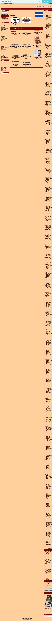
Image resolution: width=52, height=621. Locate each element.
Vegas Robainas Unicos (48, 133)
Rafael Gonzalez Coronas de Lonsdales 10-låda (48, 80)
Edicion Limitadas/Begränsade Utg (5, 47)
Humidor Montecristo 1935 (48, 293)
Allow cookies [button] (46, 1)
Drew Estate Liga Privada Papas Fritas (48, 166)
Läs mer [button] (9, 1)
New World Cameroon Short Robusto (49, 36)
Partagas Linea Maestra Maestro (49, 449)
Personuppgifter (4, 67)
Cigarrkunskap (4, 62)
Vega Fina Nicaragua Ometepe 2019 (48, 387)
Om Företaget (3, 68)
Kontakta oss (3, 70)
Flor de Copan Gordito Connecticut (48, 561)
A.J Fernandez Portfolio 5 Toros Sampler (49, 438)
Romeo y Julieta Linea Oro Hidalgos (48, 254)
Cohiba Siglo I (48, 458)
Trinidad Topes (49, 389)
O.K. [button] (39, 1)
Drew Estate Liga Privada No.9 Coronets (49, 343)
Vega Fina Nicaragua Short (48, 156)
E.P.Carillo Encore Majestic (48, 87)
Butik (2, 69)
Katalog (5, 8)
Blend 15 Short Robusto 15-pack (49, 478)
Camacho (3, 37)
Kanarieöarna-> (4, 41)
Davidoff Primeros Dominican (48, 435)
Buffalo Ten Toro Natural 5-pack (49, 17)
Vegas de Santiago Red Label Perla (48, 72)
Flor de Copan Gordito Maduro (26, 64)
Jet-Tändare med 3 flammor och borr (49, 524)
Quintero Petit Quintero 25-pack (48, 95)
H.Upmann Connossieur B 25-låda (49, 378)
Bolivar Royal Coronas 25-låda (48, 230)
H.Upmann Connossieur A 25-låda (49, 91)
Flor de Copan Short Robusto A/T (48, 555)
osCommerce (28, 619)
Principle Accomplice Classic (48, 515)
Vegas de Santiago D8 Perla (48, 75)
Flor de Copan (4, 38)
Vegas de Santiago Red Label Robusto (49, 52)
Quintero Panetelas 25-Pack (48, 424)
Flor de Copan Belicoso (15, 57)
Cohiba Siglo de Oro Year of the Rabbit (48, 441)
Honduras (9, 8)
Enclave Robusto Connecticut (48, 119)
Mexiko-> (3, 39)
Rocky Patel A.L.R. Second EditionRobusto (49, 151)
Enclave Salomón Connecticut (48, 129)
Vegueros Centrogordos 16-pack (48, 68)
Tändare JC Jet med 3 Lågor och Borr (49, 108)
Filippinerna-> (3, 35)
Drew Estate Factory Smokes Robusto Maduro (48, 502)
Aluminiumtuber (4, 45)
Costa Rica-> (3, 31)
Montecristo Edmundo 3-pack (48, 271)
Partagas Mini (48, 526)
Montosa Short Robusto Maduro (49, 84)
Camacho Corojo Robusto (26, 33)
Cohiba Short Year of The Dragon (48, 46)
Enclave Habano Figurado (48, 111)
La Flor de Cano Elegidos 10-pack (49, 33)
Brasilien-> (3, 30)
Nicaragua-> (3, 29)
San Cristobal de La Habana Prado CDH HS (49, 420)
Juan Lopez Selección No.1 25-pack (49, 413)
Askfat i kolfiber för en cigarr (48, 506)
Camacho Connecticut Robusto (48, 574)
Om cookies (3, 66)
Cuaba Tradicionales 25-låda (48, 340)
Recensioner (47, 593)
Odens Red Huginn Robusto (48, 317)
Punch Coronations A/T (48, 399)
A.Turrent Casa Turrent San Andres (49, 323)
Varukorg (46, 10)
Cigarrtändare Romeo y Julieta (48, 236)
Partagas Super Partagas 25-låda (49, 460)
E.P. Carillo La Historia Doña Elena (48, 393)
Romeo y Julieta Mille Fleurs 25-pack (49, 427)
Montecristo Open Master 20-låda (48, 518)
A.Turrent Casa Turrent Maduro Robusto (49, 175)
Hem (2, 8)
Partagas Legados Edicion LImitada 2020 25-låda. (48, 511)
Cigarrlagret (30, 618)
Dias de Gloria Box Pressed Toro (48, 247)
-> (3, 36)
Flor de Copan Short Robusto (15, 46)
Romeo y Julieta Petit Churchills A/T (48, 239)
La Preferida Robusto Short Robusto (49, 178)
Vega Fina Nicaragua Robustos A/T (48, 211)
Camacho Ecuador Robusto (15, 33)
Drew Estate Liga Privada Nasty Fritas (48, 301)
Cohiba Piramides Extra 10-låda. (48, 475)
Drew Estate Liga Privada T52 (48, 99)
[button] (38, 6)
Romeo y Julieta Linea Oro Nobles (48, 20)
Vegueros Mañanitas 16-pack (48, 486)
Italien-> (2, 40)
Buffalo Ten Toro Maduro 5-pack (49, 265)
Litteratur (3, 56)
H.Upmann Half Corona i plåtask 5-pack (49, 283)
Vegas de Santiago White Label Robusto (49, 540)
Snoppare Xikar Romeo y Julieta (49, 208)
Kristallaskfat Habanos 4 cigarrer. (48, 493)
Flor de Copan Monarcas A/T (27, 46)
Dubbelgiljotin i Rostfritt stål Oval (49, 102)
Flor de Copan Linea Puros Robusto (48, 552)
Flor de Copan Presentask (37, 57)
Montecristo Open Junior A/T (48, 331)
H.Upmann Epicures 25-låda (48, 250)
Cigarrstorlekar (4, 61)
